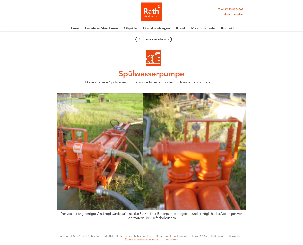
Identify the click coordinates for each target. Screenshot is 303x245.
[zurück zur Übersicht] (153, 39)
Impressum (171, 239)
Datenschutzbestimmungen (142, 239)
